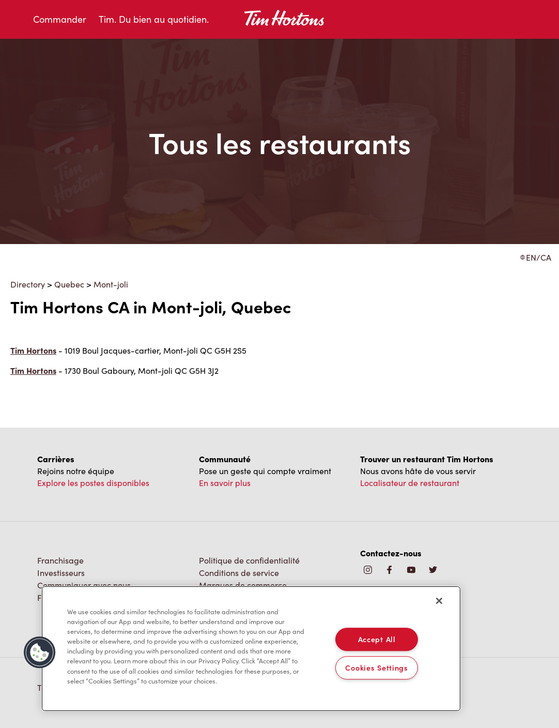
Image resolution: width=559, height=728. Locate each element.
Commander (59, 19)
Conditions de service (239, 572)
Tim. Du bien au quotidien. (154, 19)
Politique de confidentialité (249, 560)
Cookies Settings (376, 667)
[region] (251, 649)
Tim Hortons (33, 350)
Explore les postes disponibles (93, 482)
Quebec (69, 284)
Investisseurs (61, 572)
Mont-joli (111, 284)
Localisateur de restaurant (409, 482)
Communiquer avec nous (84, 585)
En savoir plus (225, 482)
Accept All (377, 639)
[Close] (439, 600)
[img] (433, 570)
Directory (27, 284)
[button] (39, 652)
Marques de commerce (243, 585)
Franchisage (60, 560)
